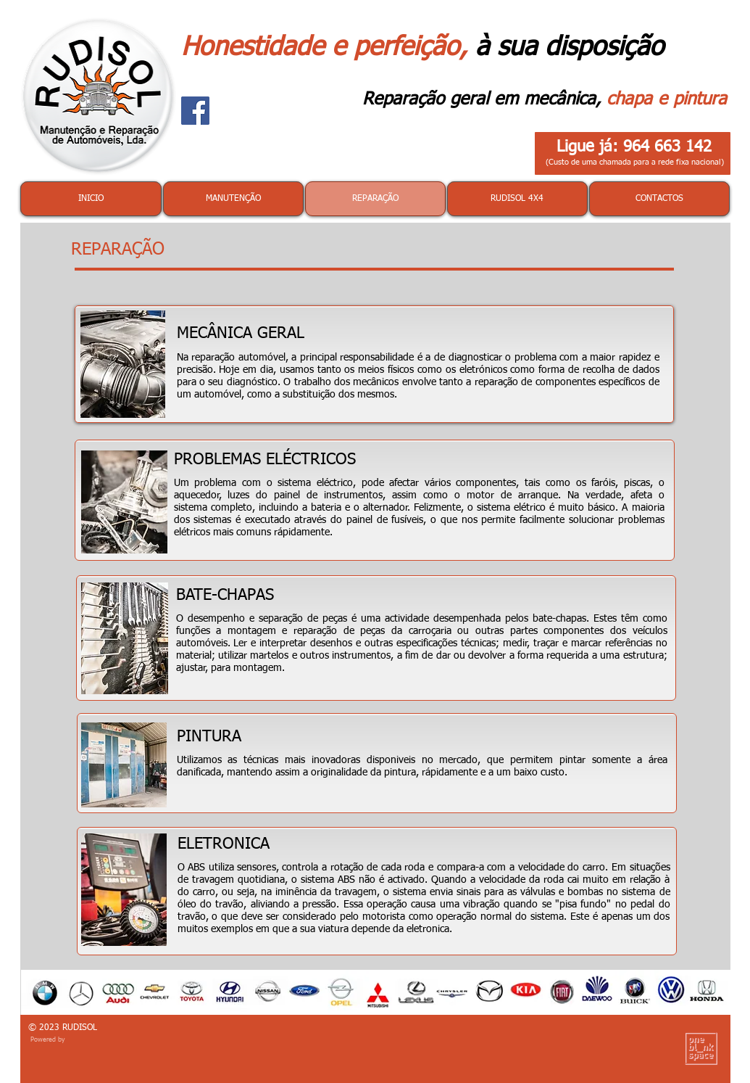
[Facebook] (195, 110)
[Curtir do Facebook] (286, 139)
